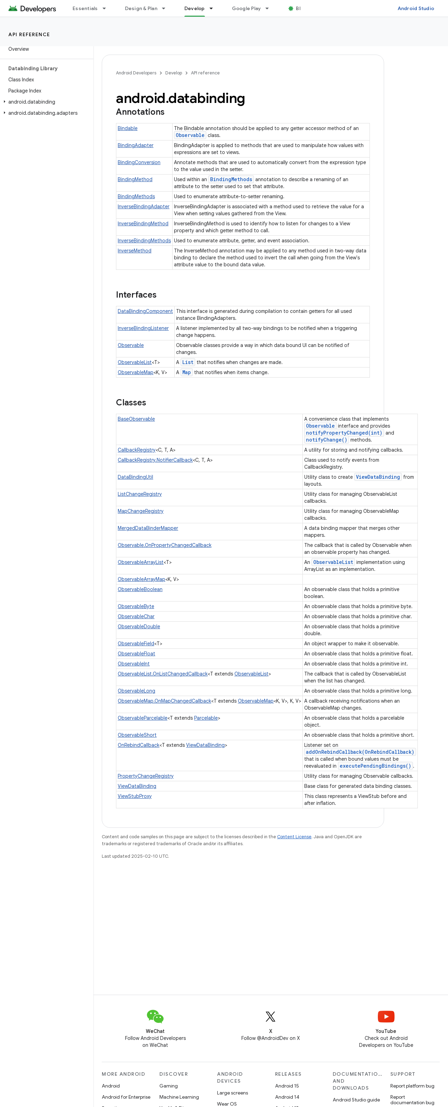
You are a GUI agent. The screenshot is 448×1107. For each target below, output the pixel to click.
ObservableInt (134, 664)
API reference (29, 34)
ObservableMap (136, 372)
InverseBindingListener (143, 328)
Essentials (85, 8)
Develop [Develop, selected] (194, 8)
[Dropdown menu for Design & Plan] (166, 8)
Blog (301, 8)
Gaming (168, 1086)
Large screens (232, 1093)
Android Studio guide (356, 1100)
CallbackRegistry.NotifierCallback (155, 460)
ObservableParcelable (142, 718)
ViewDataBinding (378, 477)
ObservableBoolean (140, 589)
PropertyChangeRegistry (146, 776)
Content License (294, 837)
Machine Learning (179, 1097)
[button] (45, 101)
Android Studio (416, 8)
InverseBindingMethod (143, 223)
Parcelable (206, 718)
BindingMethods (231, 179)
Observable (190, 135)
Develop (173, 73)
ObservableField (136, 643)
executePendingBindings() (375, 765)
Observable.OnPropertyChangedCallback (164, 545)
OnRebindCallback (138, 745)
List (187, 362)
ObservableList (135, 362)
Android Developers (136, 73)
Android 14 (287, 1097)
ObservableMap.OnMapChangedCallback (164, 701)
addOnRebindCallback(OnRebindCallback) (360, 752)
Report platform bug (412, 1086)
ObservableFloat (136, 654)
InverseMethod (134, 251)
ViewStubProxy (135, 796)
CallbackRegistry (137, 450)
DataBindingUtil (135, 477)
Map (186, 372)
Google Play (246, 8)
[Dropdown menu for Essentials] (107, 8)
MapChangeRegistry (141, 511)
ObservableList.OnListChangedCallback (163, 674)
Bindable (128, 128)
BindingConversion (139, 162)
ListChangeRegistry (140, 494)
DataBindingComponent (145, 311)
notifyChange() (326, 439)
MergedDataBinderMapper (148, 528)
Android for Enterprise (126, 1097)
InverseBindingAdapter (143, 206)
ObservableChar (136, 616)
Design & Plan (141, 8)
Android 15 (287, 1086)
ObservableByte (136, 606)
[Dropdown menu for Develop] (214, 8)
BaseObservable (136, 419)
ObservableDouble (139, 626)
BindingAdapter (136, 145)
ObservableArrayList (141, 562)
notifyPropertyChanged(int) (344, 432)
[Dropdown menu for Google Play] (270, 8)
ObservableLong (136, 691)
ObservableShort (137, 735)
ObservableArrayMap (141, 579)
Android (111, 1086)
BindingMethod (135, 179)
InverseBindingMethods (144, 240)
